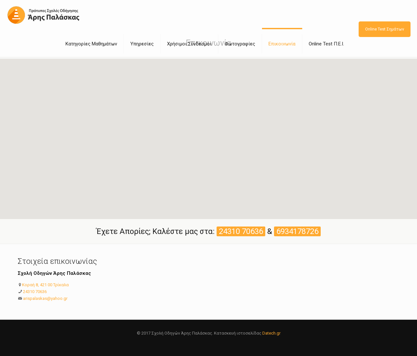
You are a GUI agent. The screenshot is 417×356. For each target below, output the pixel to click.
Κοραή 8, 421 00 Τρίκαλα (45, 284)
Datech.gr (271, 333)
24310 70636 (35, 291)
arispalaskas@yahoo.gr (45, 298)
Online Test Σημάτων (384, 29)
